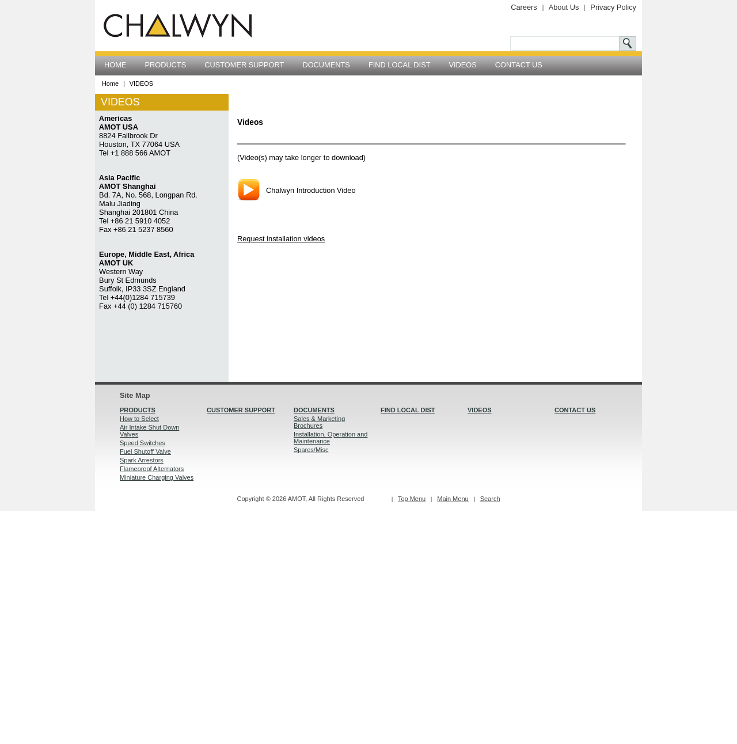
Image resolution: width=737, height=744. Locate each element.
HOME (115, 64)
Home (110, 83)
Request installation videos (281, 238)
